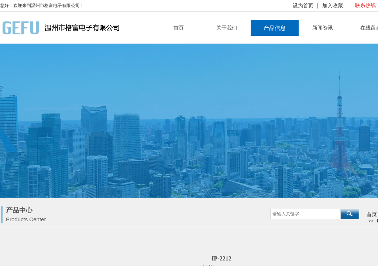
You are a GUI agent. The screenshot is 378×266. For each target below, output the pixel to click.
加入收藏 (332, 5)
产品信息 (275, 28)
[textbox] (305, 214)
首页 (178, 28)
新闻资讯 (322, 28)
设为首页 (303, 5)
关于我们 (226, 28)
